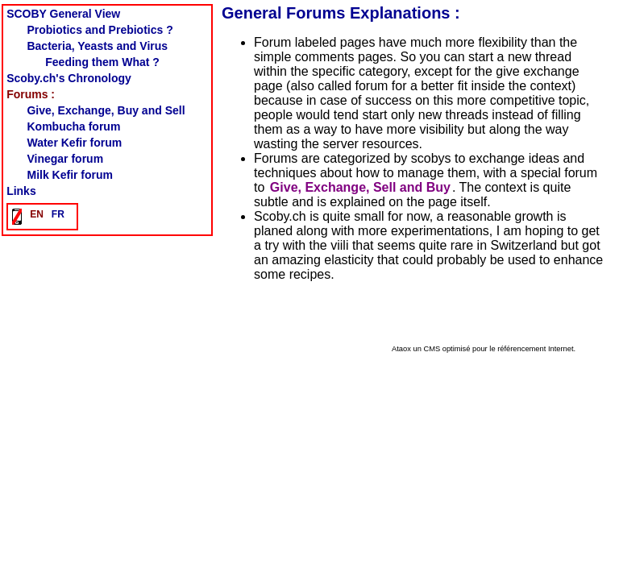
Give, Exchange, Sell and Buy (360, 187)
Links (21, 190)
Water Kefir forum (74, 142)
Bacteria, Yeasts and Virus (97, 45)
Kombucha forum (73, 126)
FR (58, 214)
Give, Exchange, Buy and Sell (106, 110)
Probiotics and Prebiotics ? (99, 29)
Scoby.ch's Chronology (68, 78)
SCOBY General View (63, 13)
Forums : (30, 94)
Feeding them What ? (102, 62)
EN (37, 214)
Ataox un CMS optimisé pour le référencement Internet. (483, 349)
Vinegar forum (65, 158)
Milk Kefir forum (70, 174)
